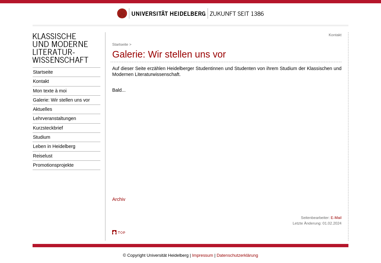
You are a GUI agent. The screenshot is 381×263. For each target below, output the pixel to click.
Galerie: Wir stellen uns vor (61, 100)
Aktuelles (42, 109)
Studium (41, 137)
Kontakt (41, 81)
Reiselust (42, 155)
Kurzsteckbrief (48, 128)
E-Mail (336, 218)
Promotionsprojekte (53, 165)
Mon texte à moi (50, 90)
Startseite (43, 72)
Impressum (202, 255)
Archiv (118, 199)
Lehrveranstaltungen (54, 118)
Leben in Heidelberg (54, 146)
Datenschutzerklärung (237, 255)
